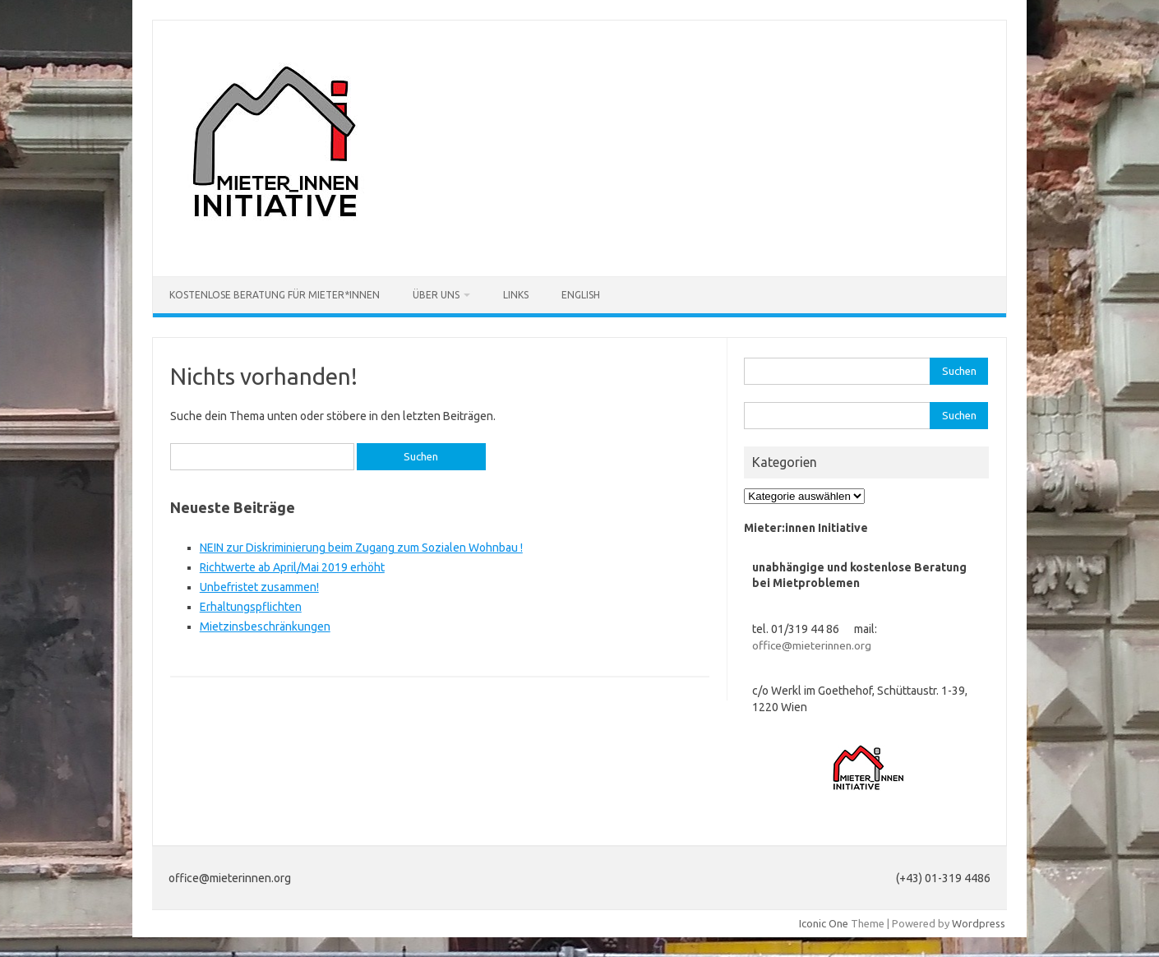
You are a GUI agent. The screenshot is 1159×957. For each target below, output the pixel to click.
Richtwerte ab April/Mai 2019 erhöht (292, 567)
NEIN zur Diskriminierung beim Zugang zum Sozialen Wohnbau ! (361, 547)
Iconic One (823, 923)
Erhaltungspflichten (251, 606)
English (580, 294)
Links (516, 294)
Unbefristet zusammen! (259, 587)
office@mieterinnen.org (811, 645)
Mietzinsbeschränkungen (265, 626)
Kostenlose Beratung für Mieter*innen (274, 294)
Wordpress (978, 923)
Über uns (436, 294)
